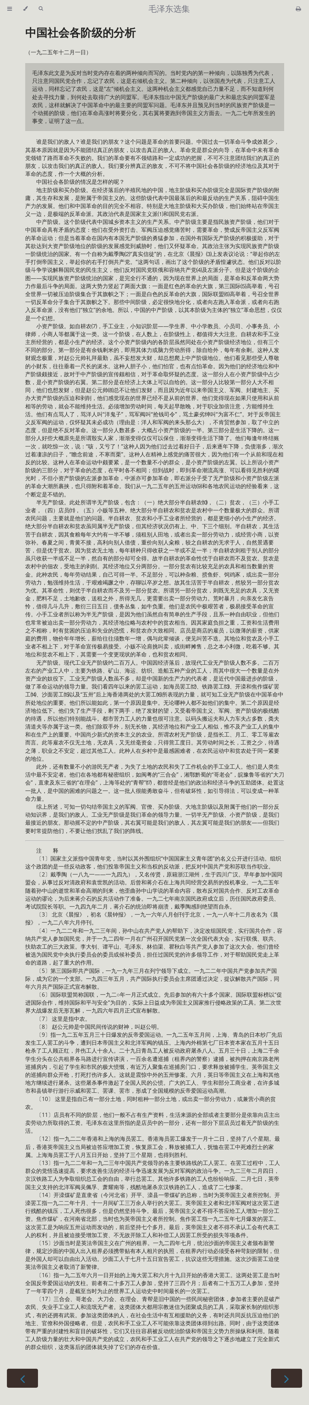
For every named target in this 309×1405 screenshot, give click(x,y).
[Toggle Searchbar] (40, 8)
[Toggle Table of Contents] (10, 8)
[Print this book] (298, 8)
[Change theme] (25, 8)
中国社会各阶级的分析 (80, 32)
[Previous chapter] (22, 1378)
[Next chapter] (286, 1378)
